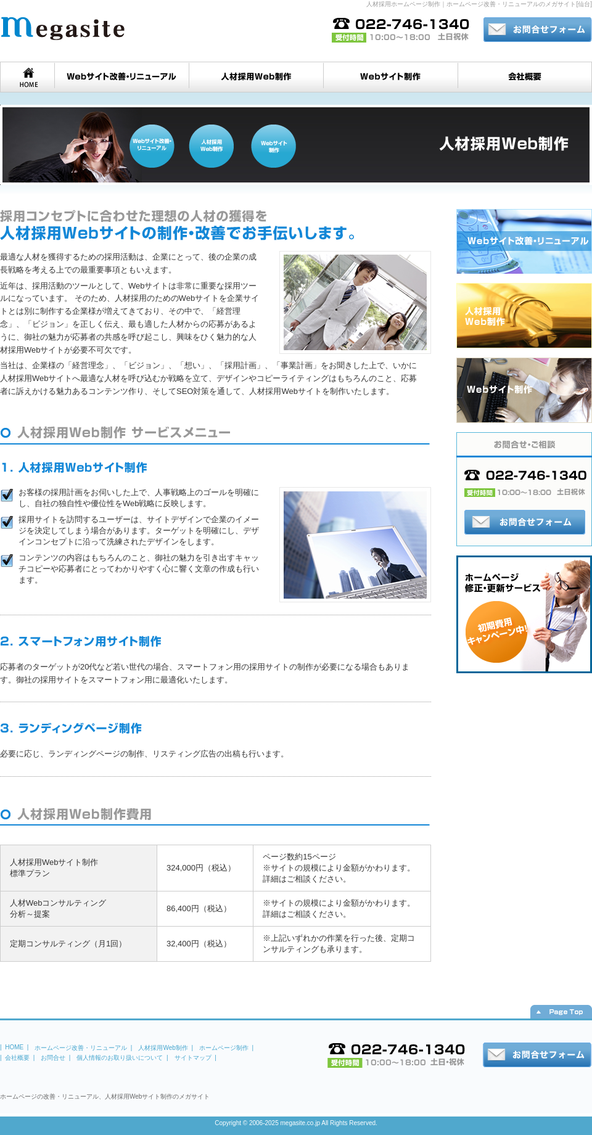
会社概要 (17, 1057)
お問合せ (53, 1057)
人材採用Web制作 (162, 1047)
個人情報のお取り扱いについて (119, 1057)
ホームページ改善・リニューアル (81, 1047)
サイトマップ (193, 1057)
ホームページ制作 (224, 1047)
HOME (14, 1047)
